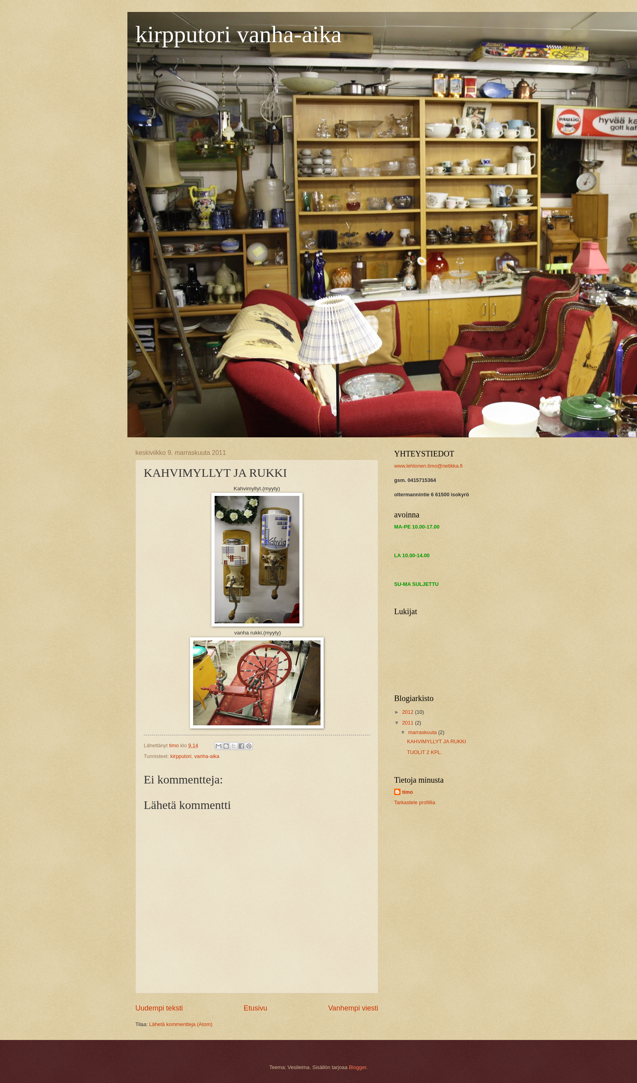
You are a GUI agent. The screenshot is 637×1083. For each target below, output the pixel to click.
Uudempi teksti (159, 1008)
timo (407, 792)
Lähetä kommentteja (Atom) (181, 1024)
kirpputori (180, 756)
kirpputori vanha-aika (238, 34)
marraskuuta (423, 732)
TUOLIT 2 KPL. (424, 752)
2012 (408, 712)
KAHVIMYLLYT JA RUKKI (436, 741)
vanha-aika (206, 756)
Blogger (357, 1067)
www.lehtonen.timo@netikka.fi (428, 466)
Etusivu (255, 1008)
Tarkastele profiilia (414, 802)
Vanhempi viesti (353, 1008)
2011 (408, 723)
